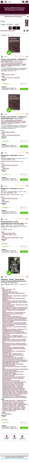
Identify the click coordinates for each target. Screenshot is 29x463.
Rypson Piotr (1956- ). (9, 234)
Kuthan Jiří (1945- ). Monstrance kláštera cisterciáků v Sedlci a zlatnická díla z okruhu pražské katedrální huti (13, 355)
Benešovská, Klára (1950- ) (9, 400)
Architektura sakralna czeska (9, 404)
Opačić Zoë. (6, 290)
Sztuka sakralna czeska (14, 409)
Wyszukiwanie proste (5, 30)
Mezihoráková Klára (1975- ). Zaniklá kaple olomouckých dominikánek (12, 364)
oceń (27, 56)
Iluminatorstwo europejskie (13, 406)
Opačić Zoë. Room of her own (9, 291)
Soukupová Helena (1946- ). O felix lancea (12, 385)
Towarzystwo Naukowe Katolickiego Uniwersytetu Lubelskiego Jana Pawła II (11, 63)
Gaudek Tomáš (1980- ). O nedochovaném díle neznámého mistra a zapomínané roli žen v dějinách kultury (13, 314)
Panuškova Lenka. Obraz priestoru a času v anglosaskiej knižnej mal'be (13, 372)
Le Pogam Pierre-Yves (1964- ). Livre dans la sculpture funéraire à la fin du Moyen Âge (13, 358)
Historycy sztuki (12, 405)
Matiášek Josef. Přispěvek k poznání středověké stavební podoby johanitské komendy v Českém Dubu (14, 341)
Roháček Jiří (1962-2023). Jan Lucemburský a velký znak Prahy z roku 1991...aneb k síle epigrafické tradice (13, 378)
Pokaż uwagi (4, 243)
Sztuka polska (5, 168)
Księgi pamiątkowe (7, 413)
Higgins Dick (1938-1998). (8, 233)
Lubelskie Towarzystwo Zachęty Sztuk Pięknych (13, 64)
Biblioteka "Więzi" (11, 158)
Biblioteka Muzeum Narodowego (13, 16)
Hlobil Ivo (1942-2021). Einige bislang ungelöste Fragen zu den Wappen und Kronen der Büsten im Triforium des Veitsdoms (14, 320)
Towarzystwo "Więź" (12, 191)
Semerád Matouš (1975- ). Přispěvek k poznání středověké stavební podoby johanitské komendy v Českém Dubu (14, 345)
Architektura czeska (7, 403)
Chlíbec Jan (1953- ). (8, 289)
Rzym (14, 410)
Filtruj (11, 35)
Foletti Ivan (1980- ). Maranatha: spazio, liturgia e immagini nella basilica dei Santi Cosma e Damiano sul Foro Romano (15, 302)
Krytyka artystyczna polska (13, 77)
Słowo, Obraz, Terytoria (11, 226)
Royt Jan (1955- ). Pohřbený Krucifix (11, 380)
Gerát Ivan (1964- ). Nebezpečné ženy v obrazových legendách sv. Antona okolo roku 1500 (14, 317)
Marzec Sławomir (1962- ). (8, 74)
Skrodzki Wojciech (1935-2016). (10, 165)
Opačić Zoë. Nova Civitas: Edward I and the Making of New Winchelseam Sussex (15, 369)
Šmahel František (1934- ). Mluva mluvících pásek (14, 391)
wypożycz (24, 89)
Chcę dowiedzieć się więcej (7, 458)
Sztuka (4, 77)
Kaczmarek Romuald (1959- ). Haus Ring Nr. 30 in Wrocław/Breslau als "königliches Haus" (14, 330)
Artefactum (7, 284)
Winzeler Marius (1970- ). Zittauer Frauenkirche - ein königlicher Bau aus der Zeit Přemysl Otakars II (14, 396)
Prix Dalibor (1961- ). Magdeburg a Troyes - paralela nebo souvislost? (13, 375)
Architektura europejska (19, 403)
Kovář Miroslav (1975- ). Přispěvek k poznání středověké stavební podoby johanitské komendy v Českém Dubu (14, 333)
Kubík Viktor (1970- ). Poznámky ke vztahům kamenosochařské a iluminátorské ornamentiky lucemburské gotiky (13, 348)
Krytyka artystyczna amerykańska (10, 237)
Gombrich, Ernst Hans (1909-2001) (14, 401)
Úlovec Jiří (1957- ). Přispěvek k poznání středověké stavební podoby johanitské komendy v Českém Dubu (14, 337)
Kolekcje (13, 30)
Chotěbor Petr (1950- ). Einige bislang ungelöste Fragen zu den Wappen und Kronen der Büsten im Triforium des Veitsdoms (14, 324)
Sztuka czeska (17, 408)
